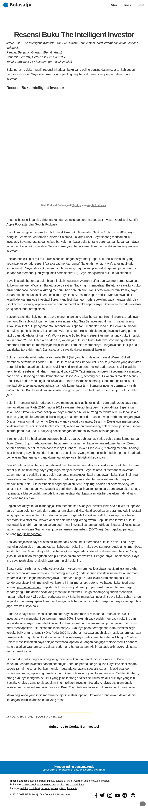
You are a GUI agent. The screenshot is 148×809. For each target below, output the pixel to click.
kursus (50, 780)
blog (62, 784)
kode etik (72, 788)
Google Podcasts (46, 224)
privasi (62, 788)
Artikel (114, 5)
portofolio (60, 780)
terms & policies (49, 788)
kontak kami (77, 784)
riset (31, 780)
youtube (95, 780)
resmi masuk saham (19, 651)
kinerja (55, 784)
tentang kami (29, 784)
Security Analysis (17, 682)
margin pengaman (29, 534)
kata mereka (43, 784)
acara (87, 780)
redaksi (24, 788)
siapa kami (79, 769)
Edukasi (128, 5)
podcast (105, 780)
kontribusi (34, 788)
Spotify (76, 205)
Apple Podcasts (96, 205)
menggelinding (65, 769)
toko (68, 784)
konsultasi (40, 780)
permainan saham (29, 587)
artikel (70, 780)
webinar (78, 780)
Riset (141, 5)
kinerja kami (99, 769)
